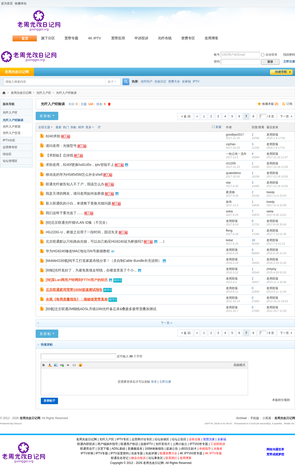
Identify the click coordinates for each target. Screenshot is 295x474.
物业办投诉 (138, 458)
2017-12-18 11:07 (277, 157)
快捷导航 (281, 72)
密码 (217, 61)
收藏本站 (21, 3)
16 (253, 240)
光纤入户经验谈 (66, 93)
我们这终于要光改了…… (65, 213)
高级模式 (239, 365)
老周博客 (211, 38)
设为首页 (7, 3)
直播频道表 (135, 448)
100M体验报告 (154, 448)
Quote (68, 365)
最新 (58, 127)
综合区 (7, 154)
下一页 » (166, 323)
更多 (88, 127)
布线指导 (205, 448)
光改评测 (151, 453)
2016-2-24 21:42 (276, 262)
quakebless (233, 173)
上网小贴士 (180, 444)
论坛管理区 (10, 161)
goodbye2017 (235, 134)
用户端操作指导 (107, 444)
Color (49, 365)
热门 (66, 127)
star (228, 182)
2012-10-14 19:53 (277, 301)
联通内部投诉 (86, 444)
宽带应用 (118, 38)
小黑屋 (266, 418)
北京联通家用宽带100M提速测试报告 (74, 290)
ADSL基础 (118, 448)
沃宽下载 (103, 448)
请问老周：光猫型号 (61, 146)
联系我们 (171, 458)
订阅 (289, 104)
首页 (24, 38)
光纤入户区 (43, 93)
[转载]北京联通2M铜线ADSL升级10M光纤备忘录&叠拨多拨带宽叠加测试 (101, 309)
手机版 (254, 418)
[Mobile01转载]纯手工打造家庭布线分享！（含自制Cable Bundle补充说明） (104, 261)
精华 (81, 127)
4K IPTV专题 (213, 453)
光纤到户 (146, 81)
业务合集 (195, 439)
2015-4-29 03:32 (276, 272)
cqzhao (231, 144)
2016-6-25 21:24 (276, 253)
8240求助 (53, 136)
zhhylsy (271, 269)
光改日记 (160, 81)
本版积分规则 (281, 400)
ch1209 (231, 163)
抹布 (229, 202)
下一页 (284, 116)
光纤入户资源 (11, 126)
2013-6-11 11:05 (276, 291)
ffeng (229, 230)
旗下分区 (48, 38)
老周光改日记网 (4, 92)
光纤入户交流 (11, 133)
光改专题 (137, 453)
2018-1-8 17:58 (275, 138)
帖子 (111, 81)
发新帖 (45, 116)
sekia (229, 211)
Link (61, 365)
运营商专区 (10, 147)
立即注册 (289, 61)
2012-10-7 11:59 (276, 310)
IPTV (196, 81)
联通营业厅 (87, 448)
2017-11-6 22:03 (276, 195)
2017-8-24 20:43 (276, 224)
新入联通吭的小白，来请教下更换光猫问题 (78, 203)
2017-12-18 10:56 (277, 176)
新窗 (218, 127)
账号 (217, 54)
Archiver (241, 418)
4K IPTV (94, 38)
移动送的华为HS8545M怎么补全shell (74, 174)
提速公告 (172, 448)
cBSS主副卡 (188, 448)
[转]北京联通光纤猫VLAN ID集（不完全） (77, 222)
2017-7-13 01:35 (276, 234)
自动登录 (269, 54)
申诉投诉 (141, 38)
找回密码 (289, 54)
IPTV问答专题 (199, 444)
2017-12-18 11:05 (277, 166)
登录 (154, 381)
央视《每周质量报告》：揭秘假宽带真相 (77, 299)
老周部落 (272, 134)
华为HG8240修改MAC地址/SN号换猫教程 (78, 251)
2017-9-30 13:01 (276, 214)
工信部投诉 (217, 444)
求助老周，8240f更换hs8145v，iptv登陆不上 (80, 165)
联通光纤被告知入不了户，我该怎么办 (75, 184)
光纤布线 (165, 38)
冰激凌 (217, 448)
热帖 (73, 127)
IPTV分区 (9, 140)
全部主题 (44, 127)
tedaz (229, 240)
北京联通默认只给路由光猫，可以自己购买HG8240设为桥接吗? (94, 241)
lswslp (270, 192)
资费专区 (188, 38)
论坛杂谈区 (161, 439)
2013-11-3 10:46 (276, 282)
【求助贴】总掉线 (59, 155)
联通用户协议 (129, 444)
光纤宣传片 (162, 444)
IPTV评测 (87, 453)
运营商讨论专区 (142, 439)
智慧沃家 (209, 439)
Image (55, 365)
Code (74, 365)
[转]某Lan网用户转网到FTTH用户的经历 (77, 280)
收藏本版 (270, 104)
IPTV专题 (101, 453)
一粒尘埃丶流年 (236, 154)
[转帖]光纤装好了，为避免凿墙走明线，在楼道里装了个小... (91, 270)
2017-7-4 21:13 (275, 243)
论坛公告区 (179, 439)
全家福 (186, 81)
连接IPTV (146, 444)
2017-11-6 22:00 (276, 205)
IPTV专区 (123, 439)
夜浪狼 (230, 192)
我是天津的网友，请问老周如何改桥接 (75, 193)
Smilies (80, 365)
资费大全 (174, 81)
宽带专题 (71, 38)
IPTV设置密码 (119, 453)
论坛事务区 (155, 458)
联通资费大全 (168, 453)
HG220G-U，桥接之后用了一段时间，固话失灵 (82, 232)
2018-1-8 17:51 (275, 147)
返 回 (187, 116)
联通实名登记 (120, 458)
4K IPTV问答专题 (191, 453)
